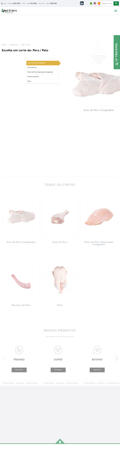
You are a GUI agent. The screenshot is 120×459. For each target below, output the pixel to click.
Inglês (85, 414)
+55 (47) (14, 3)
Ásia (64, 407)
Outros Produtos (28, 422)
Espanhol (86, 416)
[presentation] (3, 358)
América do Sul (68, 415)
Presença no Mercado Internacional (50, 424)
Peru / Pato (25, 45)
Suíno (25, 404)
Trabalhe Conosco (109, 404)
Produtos (14, 45)
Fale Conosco (107, 402)
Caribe (65, 417)
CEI (64, 410)
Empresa (6, 402)
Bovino (25, 407)
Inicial (4, 45)
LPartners (9, 11)
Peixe (24, 410)
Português (86, 411)
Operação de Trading (50, 428)
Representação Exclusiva (48, 403)
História (5, 404)
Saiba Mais (86, 402)
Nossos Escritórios (9, 407)
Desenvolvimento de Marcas (49, 413)
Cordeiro (26, 415)
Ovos (24, 420)
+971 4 (32, 3)
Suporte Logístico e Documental (49, 408)
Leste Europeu (68, 412)
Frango (25, 402)
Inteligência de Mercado (48, 419)
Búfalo (25, 412)
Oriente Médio (67, 404)
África (65, 402)
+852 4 (51, 3)
